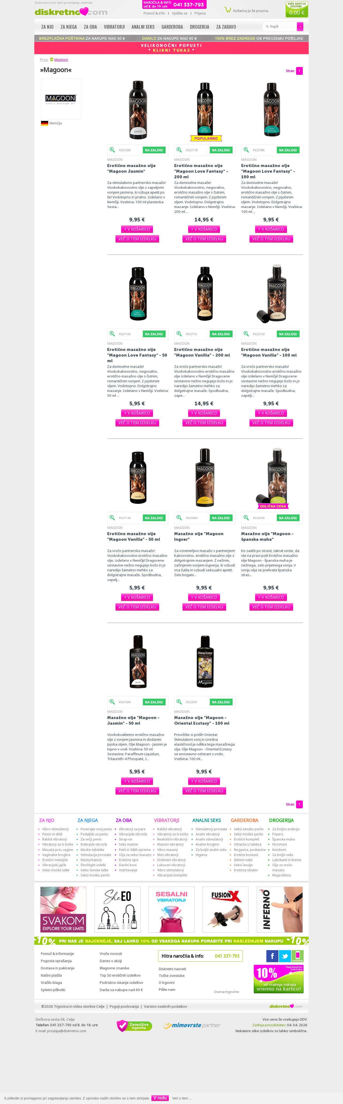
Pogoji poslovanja (124, 1006)
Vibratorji (114, 26)
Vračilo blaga (51, 982)
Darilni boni (128, 865)
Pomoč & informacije (57, 953)
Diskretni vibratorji (171, 860)
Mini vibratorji (167, 855)
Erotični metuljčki (55, 860)
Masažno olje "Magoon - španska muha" (267, 536)
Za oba (90, 26)
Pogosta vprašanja (56, 960)
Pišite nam (167, 989)
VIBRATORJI (166, 820)
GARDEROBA (244, 820)
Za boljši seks (282, 855)
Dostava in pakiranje (57, 968)
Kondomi (279, 849)
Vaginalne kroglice (56, 855)
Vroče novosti (111, 953)
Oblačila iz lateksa (248, 844)
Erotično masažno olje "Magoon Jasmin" (131, 168)
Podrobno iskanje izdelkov (121, 982)
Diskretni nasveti (172, 968)
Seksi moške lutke (55, 870)
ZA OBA (124, 820)
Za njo (47, 26)
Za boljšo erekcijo (286, 829)
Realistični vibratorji (172, 839)
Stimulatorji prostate (211, 829)
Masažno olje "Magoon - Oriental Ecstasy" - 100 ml (201, 720)
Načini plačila (51, 975)
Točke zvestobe (172, 975)
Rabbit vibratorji (54, 839)
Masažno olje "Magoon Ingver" (198, 536)
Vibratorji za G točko (57, 844)
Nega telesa (281, 875)
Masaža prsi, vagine (57, 849)
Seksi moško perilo (95, 875)
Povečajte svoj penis (96, 829)
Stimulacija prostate (96, 855)
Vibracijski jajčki (54, 865)
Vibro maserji (167, 849)
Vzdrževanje (128, 870)
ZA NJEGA (87, 820)
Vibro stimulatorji (55, 829)
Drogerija (199, 26)
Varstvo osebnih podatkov (165, 1006)
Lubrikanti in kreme (286, 860)
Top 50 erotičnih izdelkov (120, 975)
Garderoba (172, 26)
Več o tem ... (182, 1098)
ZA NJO (46, 820)
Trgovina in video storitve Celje (79, 1006)
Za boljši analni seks (211, 849)
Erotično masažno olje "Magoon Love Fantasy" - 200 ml (201, 171)
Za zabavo (226, 26)
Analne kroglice (207, 844)
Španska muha (283, 839)
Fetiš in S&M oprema (135, 849)
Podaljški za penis (94, 834)
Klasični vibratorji (170, 844)
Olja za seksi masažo (135, 855)
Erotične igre (128, 860)
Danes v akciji (111, 960)
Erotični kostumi (246, 855)
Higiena (201, 855)
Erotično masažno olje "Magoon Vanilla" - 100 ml (269, 352)
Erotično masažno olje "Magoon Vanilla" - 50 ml (133, 536)
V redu (160, 1098)
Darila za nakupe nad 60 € (121, 989)
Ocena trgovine (226, 991)
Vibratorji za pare (132, 829)
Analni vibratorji (208, 834)
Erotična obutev (246, 870)
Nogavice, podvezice (250, 849)
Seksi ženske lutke (94, 870)
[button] (137, 229)
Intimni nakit (243, 860)
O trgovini (166, 982)
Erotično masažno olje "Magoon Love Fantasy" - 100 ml (268, 171)
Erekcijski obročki (94, 844)
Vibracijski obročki (133, 834)
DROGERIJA (281, 820)
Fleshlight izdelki (93, 865)
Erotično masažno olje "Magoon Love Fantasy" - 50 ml (137, 355)
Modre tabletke (92, 849)
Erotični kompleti (246, 839)
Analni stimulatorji (209, 839)
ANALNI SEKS (206, 820)
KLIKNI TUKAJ (171, 50)
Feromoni (279, 844)
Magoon (61, 59)
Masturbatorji (91, 860)
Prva (43, 59)
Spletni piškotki (53, 989)
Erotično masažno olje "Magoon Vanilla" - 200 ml (202, 352)
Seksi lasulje (243, 865)
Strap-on (125, 839)
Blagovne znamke (114, 968)
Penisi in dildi (52, 834)
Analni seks (143, 26)
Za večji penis (91, 839)
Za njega (69, 26)
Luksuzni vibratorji (171, 865)
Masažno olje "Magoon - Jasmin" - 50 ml (133, 720)
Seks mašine (128, 844)
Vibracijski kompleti (172, 875)
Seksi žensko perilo (249, 829)
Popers (278, 834)
